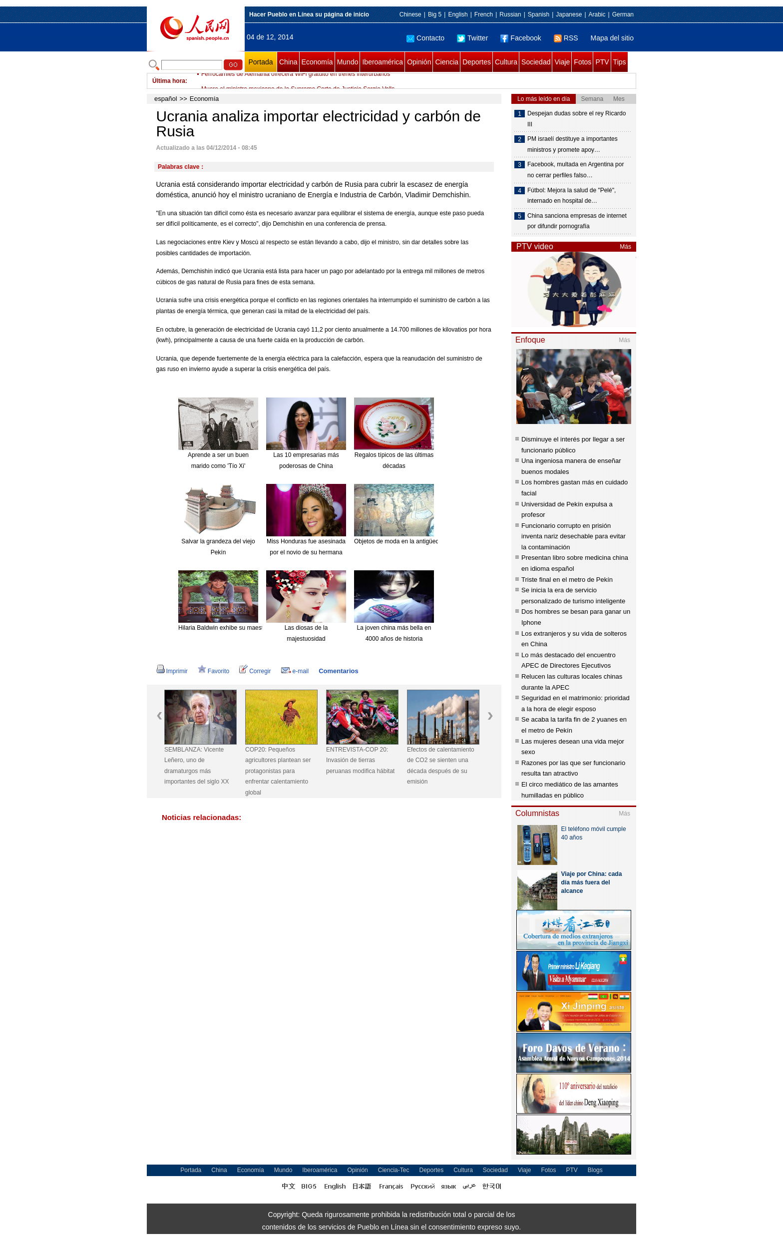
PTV (602, 62)
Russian (510, 14)
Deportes (476, 62)
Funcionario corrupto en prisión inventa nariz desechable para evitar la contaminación (573, 536)
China (288, 62)
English (457, 14)
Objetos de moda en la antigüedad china (408, 541)
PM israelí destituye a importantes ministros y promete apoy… (572, 144)
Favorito (213, 671)
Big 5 (434, 14)
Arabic (597, 14)
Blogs (595, 1170)
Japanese (569, 14)
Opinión (419, 62)
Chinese (410, 14)
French (483, 14)
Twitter (472, 38)
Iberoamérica (382, 62)
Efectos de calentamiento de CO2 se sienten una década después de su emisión (440, 766)
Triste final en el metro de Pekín (567, 579)
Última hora (168, 80)
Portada (260, 62)
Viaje (562, 62)
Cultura (506, 62)
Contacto (425, 38)
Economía (317, 62)
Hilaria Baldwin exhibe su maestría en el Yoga (239, 627)
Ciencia (446, 62)
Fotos (582, 62)
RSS (566, 38)
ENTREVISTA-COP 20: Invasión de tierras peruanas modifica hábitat (360, 760)
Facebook (520, 38)
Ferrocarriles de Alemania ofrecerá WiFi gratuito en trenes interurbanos (295, 80)
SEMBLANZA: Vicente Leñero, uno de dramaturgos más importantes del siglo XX (196, 766)
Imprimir (172, 671)
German (623, 14)
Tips (619, 62)
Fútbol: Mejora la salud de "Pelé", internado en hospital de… (571, 196)
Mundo (348, 62)
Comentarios (338, 671)
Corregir (255, 671)
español (165, 98)
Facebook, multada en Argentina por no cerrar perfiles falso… (575, 170)
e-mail (295, 671)
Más (625, 246)
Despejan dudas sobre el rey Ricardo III (576, 119)
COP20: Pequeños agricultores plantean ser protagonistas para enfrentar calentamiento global (278, 771)
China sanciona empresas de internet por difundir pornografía (577, 221)
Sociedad (535, 62)
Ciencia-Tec (393, 1170)
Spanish (538, 14)
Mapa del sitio (612, 38)
